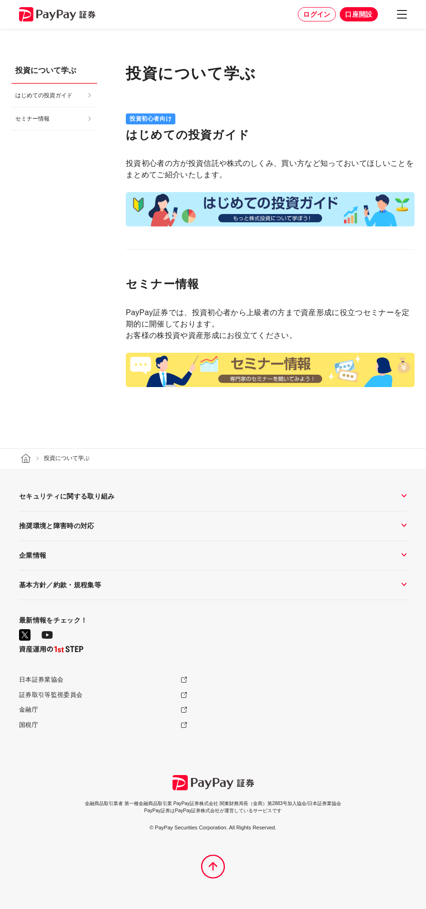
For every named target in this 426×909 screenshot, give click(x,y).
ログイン (316, 14)
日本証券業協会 (41, 679)
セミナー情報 (32, 118)
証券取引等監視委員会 (50, 694)
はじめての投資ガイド (43, 95)
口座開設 (358, 14)
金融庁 (28, 709)
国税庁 (28, 724)
